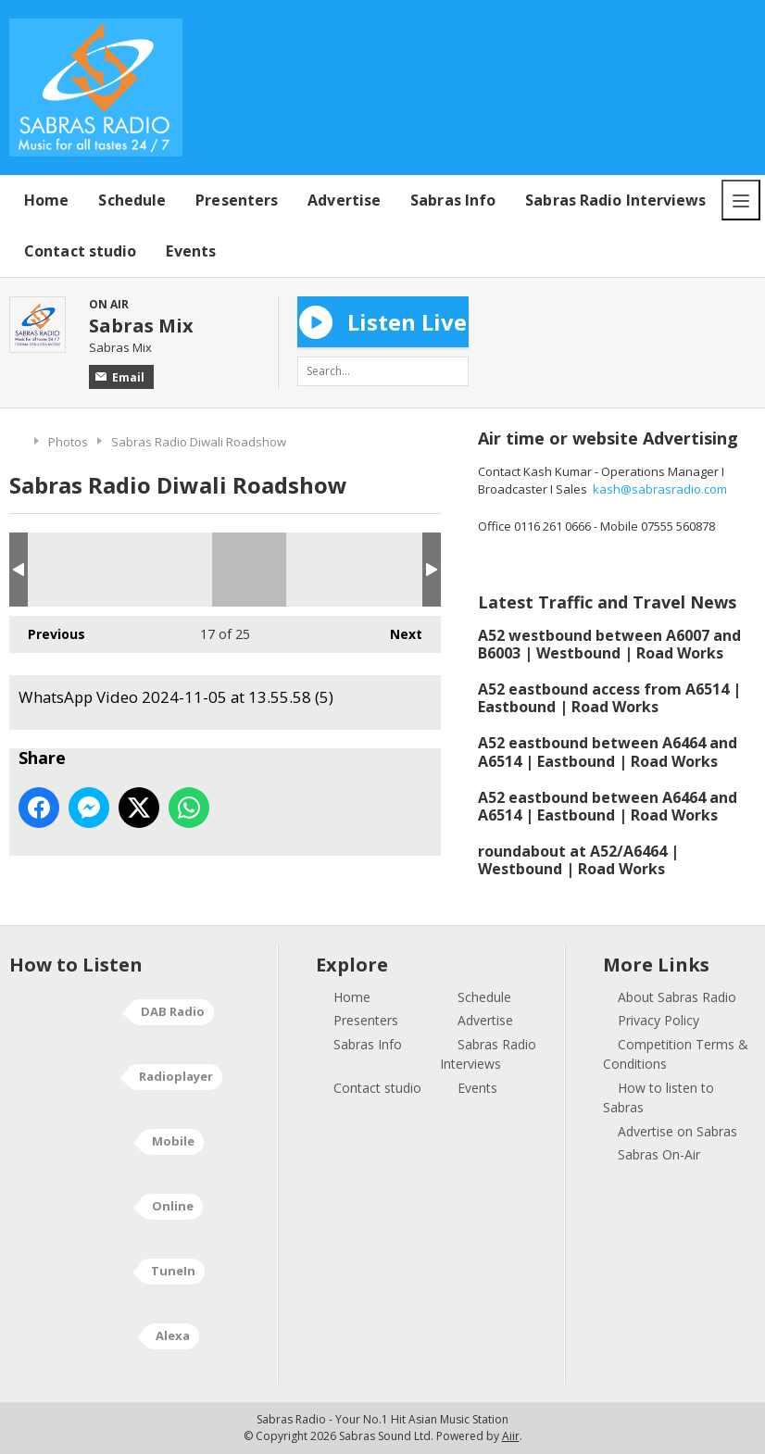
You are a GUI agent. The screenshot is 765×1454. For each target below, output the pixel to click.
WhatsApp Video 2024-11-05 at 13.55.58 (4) (171, 569)
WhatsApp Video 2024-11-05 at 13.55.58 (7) (327, 569)
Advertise (344, 200)
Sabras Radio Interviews (615, 200)
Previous (47, 629)
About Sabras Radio (677, 997)
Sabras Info (452, 200)
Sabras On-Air (659, 1154)
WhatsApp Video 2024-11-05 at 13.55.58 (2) (93, 569)
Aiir (511, 1436)
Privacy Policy (658, 1020)
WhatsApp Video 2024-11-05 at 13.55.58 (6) (404, 569)
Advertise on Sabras (677, 1131)
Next (396, 629)
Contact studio (80, 251)
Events (191, 251)
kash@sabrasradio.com (660, 489)
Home (46, 200)
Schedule (132, 200)
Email (119, 377)
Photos (68, 441)
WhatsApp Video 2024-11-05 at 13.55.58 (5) (249, 569)
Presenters (236, 200)
